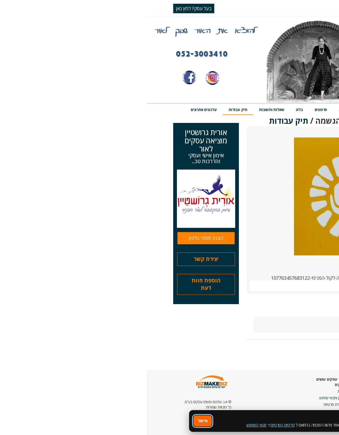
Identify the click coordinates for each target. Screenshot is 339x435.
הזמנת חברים (322, 399)
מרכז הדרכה (227, 392)
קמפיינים (288, 392)
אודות (195, 391)
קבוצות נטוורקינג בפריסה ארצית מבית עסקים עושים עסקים (275, 404)
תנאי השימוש (110, 425)
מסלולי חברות (284, 385)
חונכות (231, 385)
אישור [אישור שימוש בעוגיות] (56, 420)
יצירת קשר (59, 259)
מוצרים (248, 109)
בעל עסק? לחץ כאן (47, 8)
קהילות (252, 405)
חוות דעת (199, 109)
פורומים (251, 399)
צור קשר (230, 405)
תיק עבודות (91, 109)
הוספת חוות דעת (59, 284)
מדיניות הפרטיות (136, 425)
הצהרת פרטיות (188, 404)
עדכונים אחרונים (57, 109)
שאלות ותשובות (124, 109)
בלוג (152, 109)
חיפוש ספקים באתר (317, 385)
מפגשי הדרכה (226, 399)
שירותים (271, 109)
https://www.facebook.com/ (277, 278)
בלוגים (252, 392)
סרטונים (174, 109)
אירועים (225, 109)
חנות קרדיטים (321, 392)
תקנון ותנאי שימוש (186, 397)
